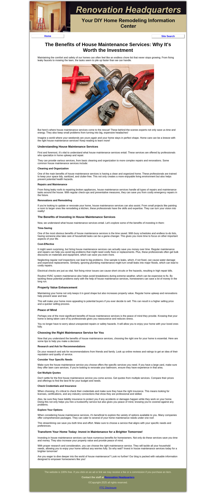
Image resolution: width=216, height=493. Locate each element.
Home (47, 36)
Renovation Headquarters (119, 477)
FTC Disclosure (108, 487)
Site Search (168, 36)
